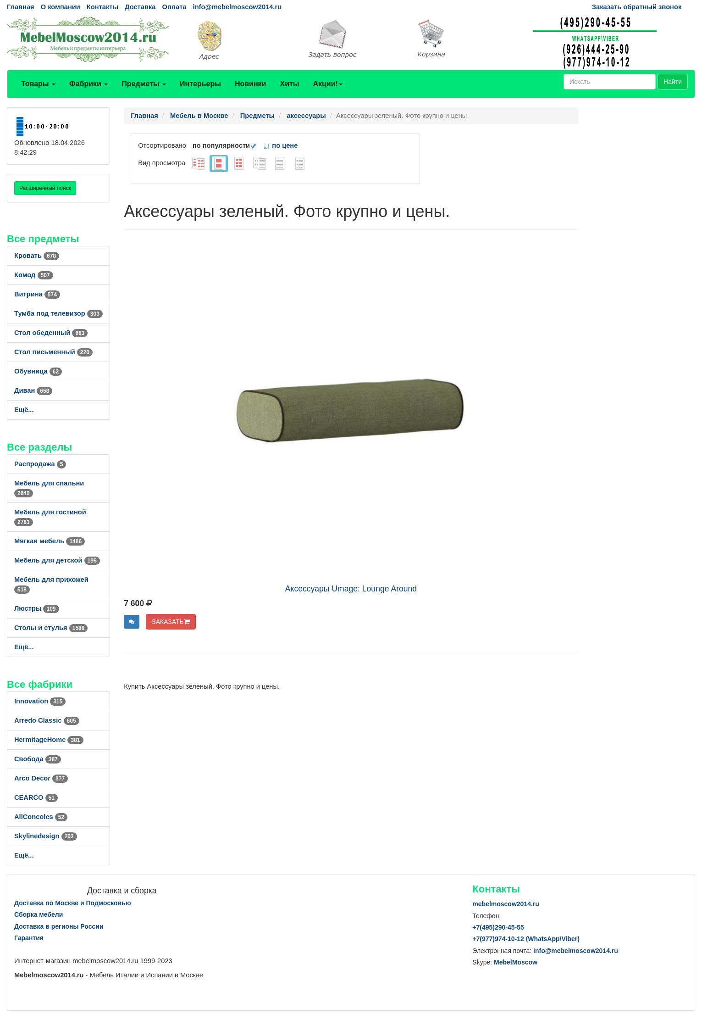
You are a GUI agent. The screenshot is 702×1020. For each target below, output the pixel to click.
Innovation (40, 701)
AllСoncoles (40, 816)
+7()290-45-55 (498, 927)
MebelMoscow (515, 962)
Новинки (250, 84)
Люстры (36, 608)
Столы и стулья (51, 627)
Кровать (36, 255)
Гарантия (29, 938)
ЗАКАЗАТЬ (171, 621)
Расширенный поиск (45, 188)
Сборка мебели (38, 914)
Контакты (102, 7)
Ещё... (24, 409)
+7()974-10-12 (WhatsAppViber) (526, 938)
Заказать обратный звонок (636, 7)
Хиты (289, 84)
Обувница (38, 371)
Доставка (140, 7)
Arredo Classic (46, 720)
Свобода (37, 759)
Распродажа (40, 464)
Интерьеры (200, 84)
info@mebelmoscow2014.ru (237, 7)
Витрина (37, 294)
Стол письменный (53, 352)
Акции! (327, 84)
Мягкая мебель (49, 541)
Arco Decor (41, 778)
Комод (33, 275)
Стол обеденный (51, 332)
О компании (60, 7)
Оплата (174, 7)
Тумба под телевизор (58, 313)
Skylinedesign (45, 836)
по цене (280, 145)
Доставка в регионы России (59, 926)
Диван (33, 390)
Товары (38, 84)
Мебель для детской (57, 560)
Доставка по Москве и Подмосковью (72, 903)
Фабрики (88, 84)
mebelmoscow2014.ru (505, 904)
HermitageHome (48, 739)
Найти (672, 81)
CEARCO (36, 797)
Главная (20, 7)
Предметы (144, 84)
